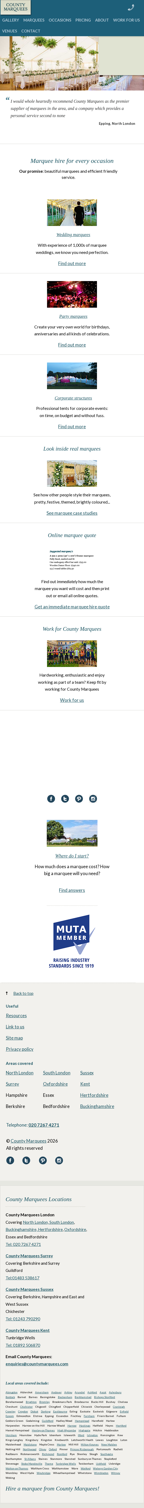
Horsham (11, 1435)
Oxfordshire (55, 1084)
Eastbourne (60, 1411)
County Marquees (28, 1141)
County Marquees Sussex (29, 1289)
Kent (85, 1084)
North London (19, 1073)
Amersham (42, 1392)
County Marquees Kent (28, 1330)
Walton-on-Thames (17, 1468)
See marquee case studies (72, 513)
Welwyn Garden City (105, 1468)
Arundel (80, 1392)
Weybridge (43, 1472)
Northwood (29, 1449)
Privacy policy (19, 1049)
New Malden (109, 1444)
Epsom (10, 1416)
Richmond (48, 1454)
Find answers (72, 890)
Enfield (124, 1411)
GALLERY (10, 20)
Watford (86, 1468)
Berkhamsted (83, 1397)
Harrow (72, 1425)
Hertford (121, 1425)
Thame (49, 1463)
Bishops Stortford (104, 1397)
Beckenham (65, 1397)
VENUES (9, 31)
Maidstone (30, 1444)
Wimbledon (101, 1472)
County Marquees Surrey (29, 1255)
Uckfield (101, 1463)
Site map (14, 1038)
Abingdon (12, 1392)
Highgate (84, 1430)
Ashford (92, 1392)
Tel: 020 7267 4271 (23, 1244)
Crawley (10, 1411)
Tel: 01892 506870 (23, 1345)
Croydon (23, 1411)
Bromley (44, 1401)
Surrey (12, 1084)
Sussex (87, 1073)
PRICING (83, 20)
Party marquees (73, 316)
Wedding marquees (73, 234)
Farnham (89, 1416)
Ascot (103, 1392)
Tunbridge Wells (66, 1463)
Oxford (53, 1449)
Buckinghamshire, (22, 1229)
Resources (16, 1015)
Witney (115, 1472)
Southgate (106, 1454)
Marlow (61, 1444)
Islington (92, 1435)
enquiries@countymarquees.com (37, 1363)
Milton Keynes (90, 1444)
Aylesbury (115, 1392)
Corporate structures (73, 398)
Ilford (81, 1435)
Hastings (84, 1425)
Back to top (23, 993)
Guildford (47, 1420)
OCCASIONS (60, 20)
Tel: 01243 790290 (23, 1318)
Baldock (10, 1397)
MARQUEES (33, 20)
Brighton (31, 1401)
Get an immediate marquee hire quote (72, 606)
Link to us (15, 1026)
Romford (62, 1454)
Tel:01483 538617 (22, 1277)
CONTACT (30, 31)
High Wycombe (66, 1430)
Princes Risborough (82, 1449)
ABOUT (102, 20)
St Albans (30, 1458)
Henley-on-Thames (43, 1430)
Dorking (45, 1411)
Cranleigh (119, 1406)
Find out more (72, 263)
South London (56, 1073)
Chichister (26, 1406)
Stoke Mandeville (31, 1463)
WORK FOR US (126, 20)
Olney (42, 1449)
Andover (56, 1392)
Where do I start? (72, 856)
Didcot (34, 1411)
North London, (36, 1222)
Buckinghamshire (97, 1106)
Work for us (72, 700)
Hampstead (82, 1420)
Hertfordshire (94, 1095)
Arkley (68, 1392)
